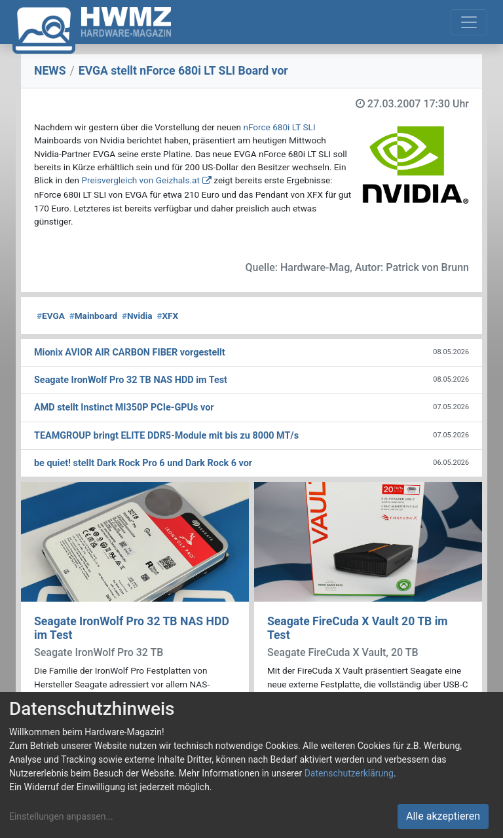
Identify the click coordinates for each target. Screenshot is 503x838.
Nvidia (137, 315)
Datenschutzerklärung (349, 773)
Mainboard (93, 315)
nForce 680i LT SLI (279, 127)
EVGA (51, 315)
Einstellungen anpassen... (61, 816)
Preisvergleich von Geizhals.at (140, 180)
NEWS (50, 70)
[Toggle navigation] (469, 22)
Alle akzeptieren (443, 816)
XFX (167, 315)
